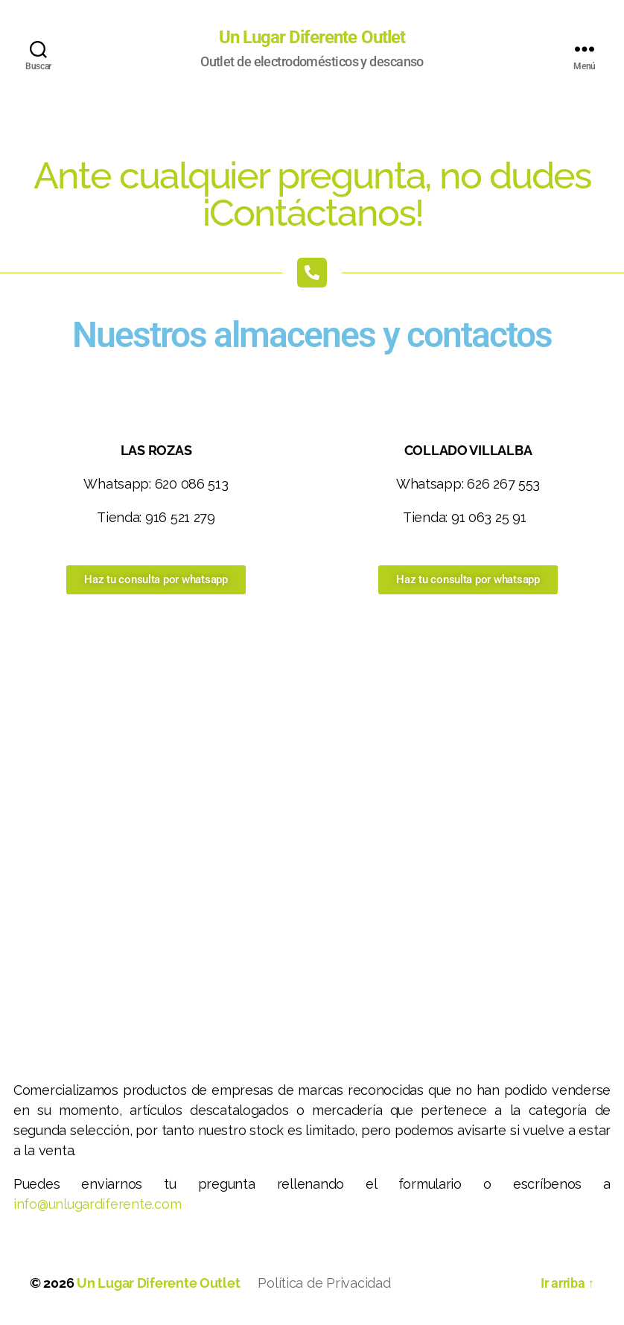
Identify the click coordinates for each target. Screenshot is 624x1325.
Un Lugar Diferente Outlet (311, 37)
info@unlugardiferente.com (97, 1204)
